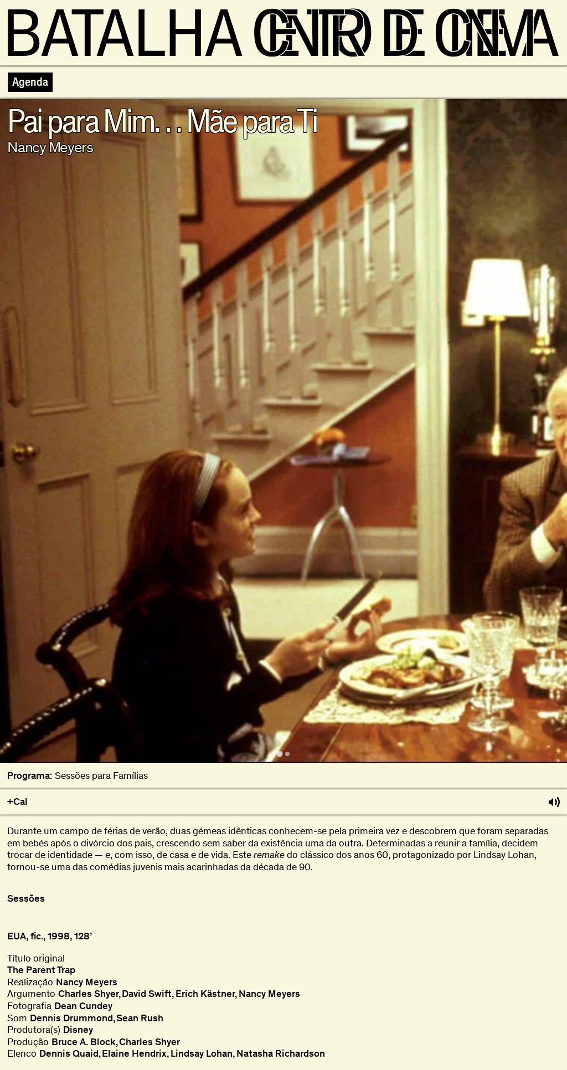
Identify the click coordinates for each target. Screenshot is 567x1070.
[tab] (279, 754)
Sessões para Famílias (101, 776)
